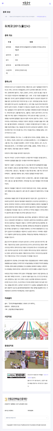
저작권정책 (30, 410)
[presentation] (4, 330)
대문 (6, 16)
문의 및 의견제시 (9, 410)
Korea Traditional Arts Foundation (26, 425)
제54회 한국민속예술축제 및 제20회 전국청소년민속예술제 (22, 16)
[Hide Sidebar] (2, 3)
